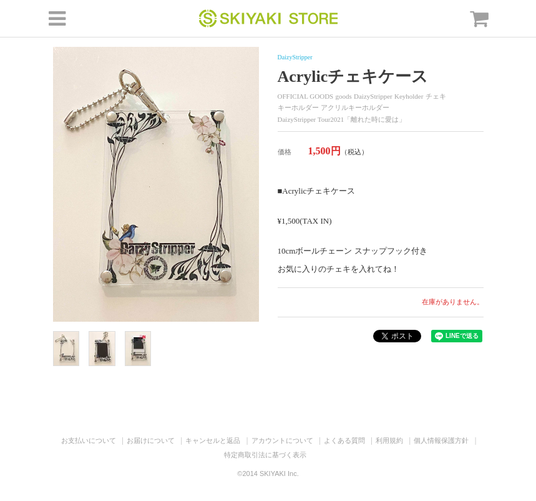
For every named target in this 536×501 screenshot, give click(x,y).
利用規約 (389, 440)
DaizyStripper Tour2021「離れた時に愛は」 (342, 119)
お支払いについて (88, 440)
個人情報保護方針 (441, 440)
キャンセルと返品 (212, 440)
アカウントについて (282, 440)
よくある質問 (344, 440)
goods (344, 96)
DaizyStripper (295, 57)
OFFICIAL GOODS (306, 96)
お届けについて (151, 440)
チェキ (436, 96)
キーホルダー (298, 107)
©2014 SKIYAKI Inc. (267, 473)
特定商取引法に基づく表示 (265, 455)
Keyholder (408, 96)
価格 (284, 152)
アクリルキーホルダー (355, 107)
